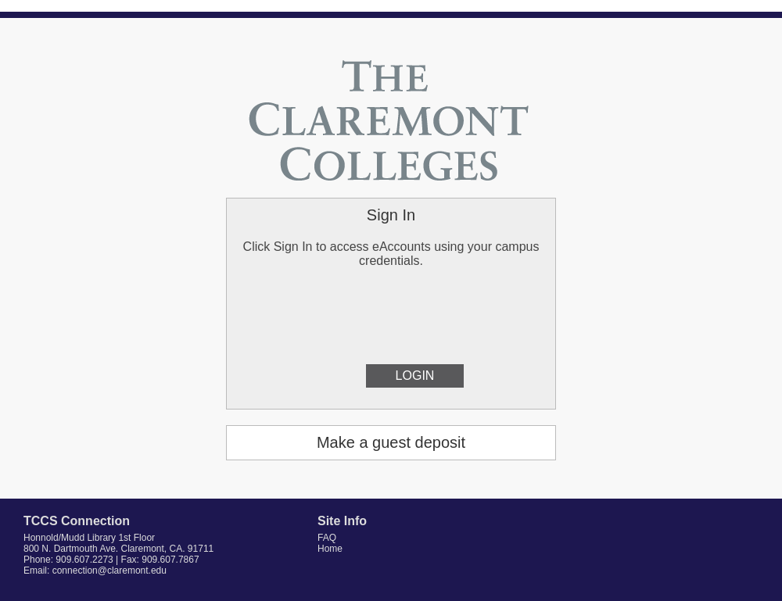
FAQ (326, 537)
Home (330, 548)
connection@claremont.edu (109, 570)
